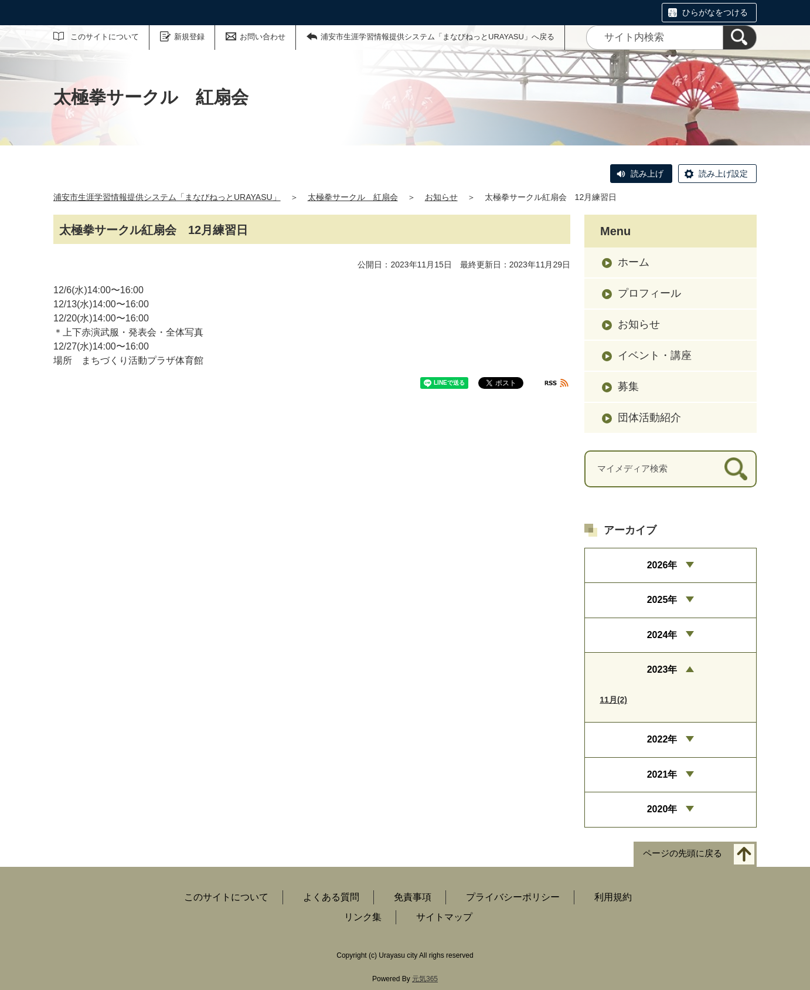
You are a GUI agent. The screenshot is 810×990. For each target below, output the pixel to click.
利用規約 (613, 897)
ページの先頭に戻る (682, 853)
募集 (628, 386)
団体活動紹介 (649, 417)
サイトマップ (444, 917)
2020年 (662, 809)
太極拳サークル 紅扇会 (353, 197)
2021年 (662, 774)
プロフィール (649, 293)
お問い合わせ (262, 36)
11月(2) (613, 699)
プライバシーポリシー (513, 897)
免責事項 (412, 897)
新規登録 (189, 36)
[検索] (740, 37)
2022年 (662, 739)
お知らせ (441, 197)
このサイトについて (104, 36)
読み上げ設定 (723, 173)
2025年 (662, 600)
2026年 (662, 565)
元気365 (425, 979)
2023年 (662, 669)
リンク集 (363, 917)
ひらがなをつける (715, 12)
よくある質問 (331, 897)
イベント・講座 (655, 355)
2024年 (662, 635)
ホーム (633, 262)
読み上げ (647, 173)
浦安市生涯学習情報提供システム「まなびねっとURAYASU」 (167, 197)
